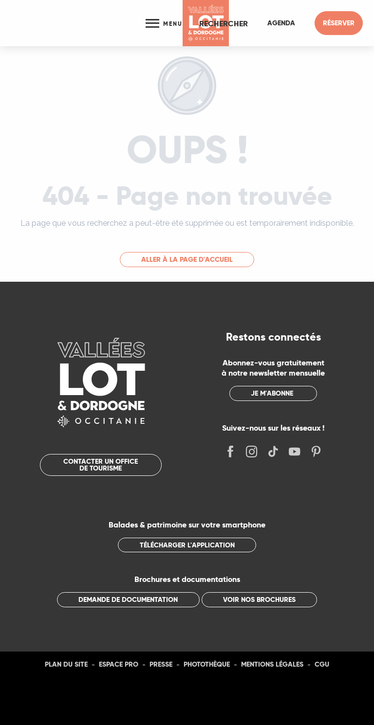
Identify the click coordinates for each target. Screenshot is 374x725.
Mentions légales (272, 664)
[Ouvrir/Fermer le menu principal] (164, 23)
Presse (161, 664)
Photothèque (207, 664)
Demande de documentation (128, 599)
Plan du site (66, 664)
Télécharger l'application (187, 545)
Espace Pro (118, 664)
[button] (223, 23)
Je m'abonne (272, 393)
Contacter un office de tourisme (100, 464)
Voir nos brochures (259, 599)
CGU (322, 664)
